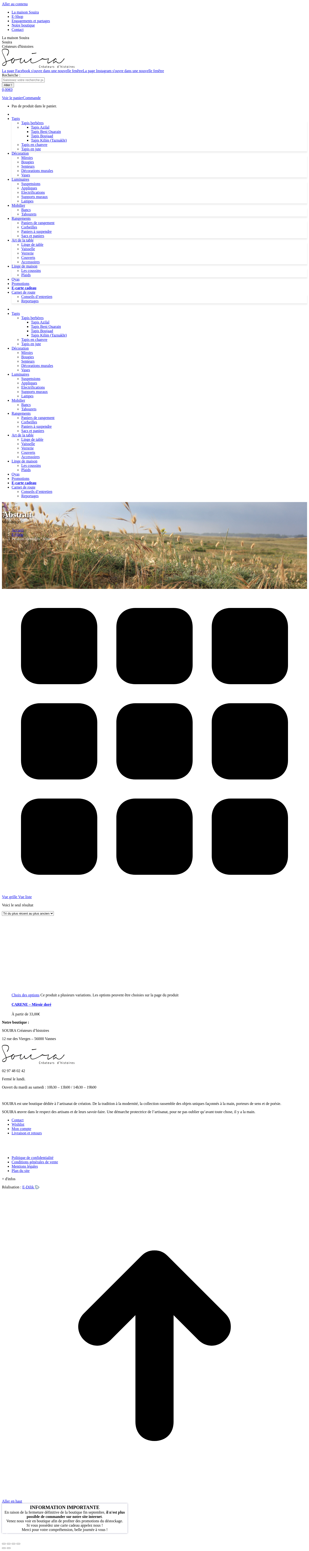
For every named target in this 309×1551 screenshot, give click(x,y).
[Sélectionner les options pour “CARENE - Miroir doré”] (26, 995)
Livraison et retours (27, 1133)
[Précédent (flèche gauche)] (4, 1548)
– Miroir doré (31, 1004)
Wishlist (18, 1124)
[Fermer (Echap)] (4, 1543)
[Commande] (28, 913)
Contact (18, 1120)
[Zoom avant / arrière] (18, 1543)
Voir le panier (12, 98)
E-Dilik (30, 1187)
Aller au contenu (15, 4)
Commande (32, 98)
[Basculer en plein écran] (13, 1543)
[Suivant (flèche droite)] (9, 1548)
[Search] (23, 80)
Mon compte (21, 1129)
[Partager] (9, 1543)
